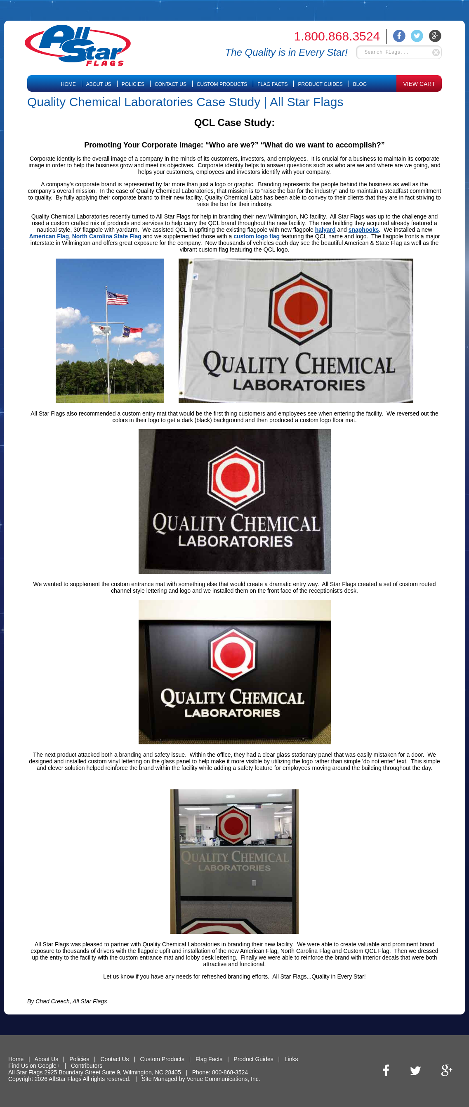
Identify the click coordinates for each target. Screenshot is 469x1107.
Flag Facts (272, 84)
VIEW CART (419, 84)
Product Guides (320, 84)
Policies (133, 84)
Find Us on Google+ (34, 1065)
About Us (98, 84)
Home (68, 84)
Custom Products (222, 84)
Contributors (86, 1065)
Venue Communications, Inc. (223, 1079)
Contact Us (170, 84)
